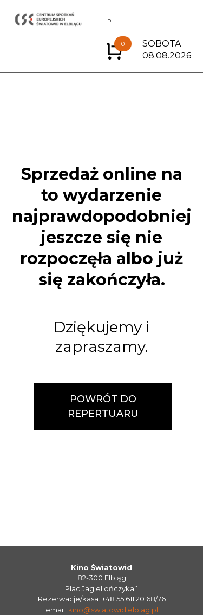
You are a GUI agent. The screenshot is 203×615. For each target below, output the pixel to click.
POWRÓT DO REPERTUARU (103, 406)
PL (110, 21)
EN (96, 21)
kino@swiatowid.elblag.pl (113, 609)
